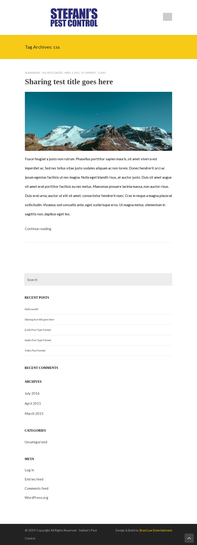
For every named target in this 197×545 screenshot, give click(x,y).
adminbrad (32, 72)
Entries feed (34, 479)
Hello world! (31, 309)
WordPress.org (36, 497)
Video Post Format (35, 350)
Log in (29, 470)
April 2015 (33, 403)
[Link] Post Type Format (38, 329)
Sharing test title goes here (69, 81)
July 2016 (32, 393)
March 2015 (34, 413)
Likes (102, 72)
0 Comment (88, 72)
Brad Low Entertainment (156, 530)
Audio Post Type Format (38, 340)
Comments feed (36, 488)
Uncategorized (52, 72)
